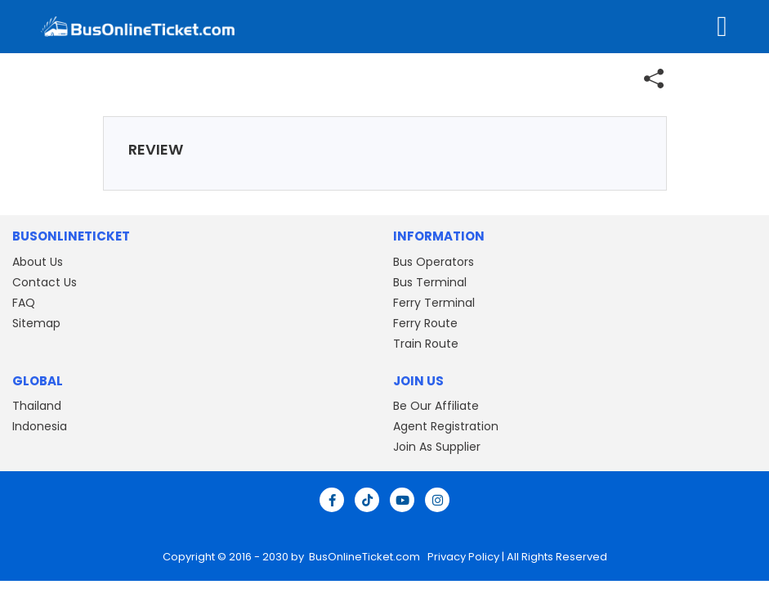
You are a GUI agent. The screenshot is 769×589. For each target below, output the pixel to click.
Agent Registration (446, 426)
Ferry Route (425, 323)
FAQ (23, 302)
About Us (37, 262)
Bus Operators (433, 262)
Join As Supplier (437, 446)
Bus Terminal (430, 282)
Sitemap (36, 323)
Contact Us (44, 282)
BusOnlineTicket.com (365, 556)
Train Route (425, 343)
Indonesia (39, 426)
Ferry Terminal (434, 302)
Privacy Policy (462, 556)
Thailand (36, 406)
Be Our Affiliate (436, 406)
